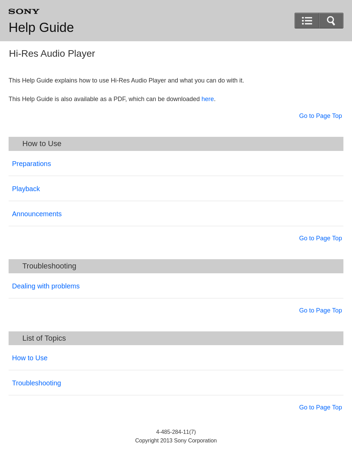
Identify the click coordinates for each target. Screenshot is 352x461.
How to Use (29, 358)
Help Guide (41, 27)
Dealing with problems (46, 286)
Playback (26, 189)
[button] (331, 20)
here (207, 99)
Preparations (31, 163)
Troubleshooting (36, 383)
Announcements (37, 214)
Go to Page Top (320, 115)
